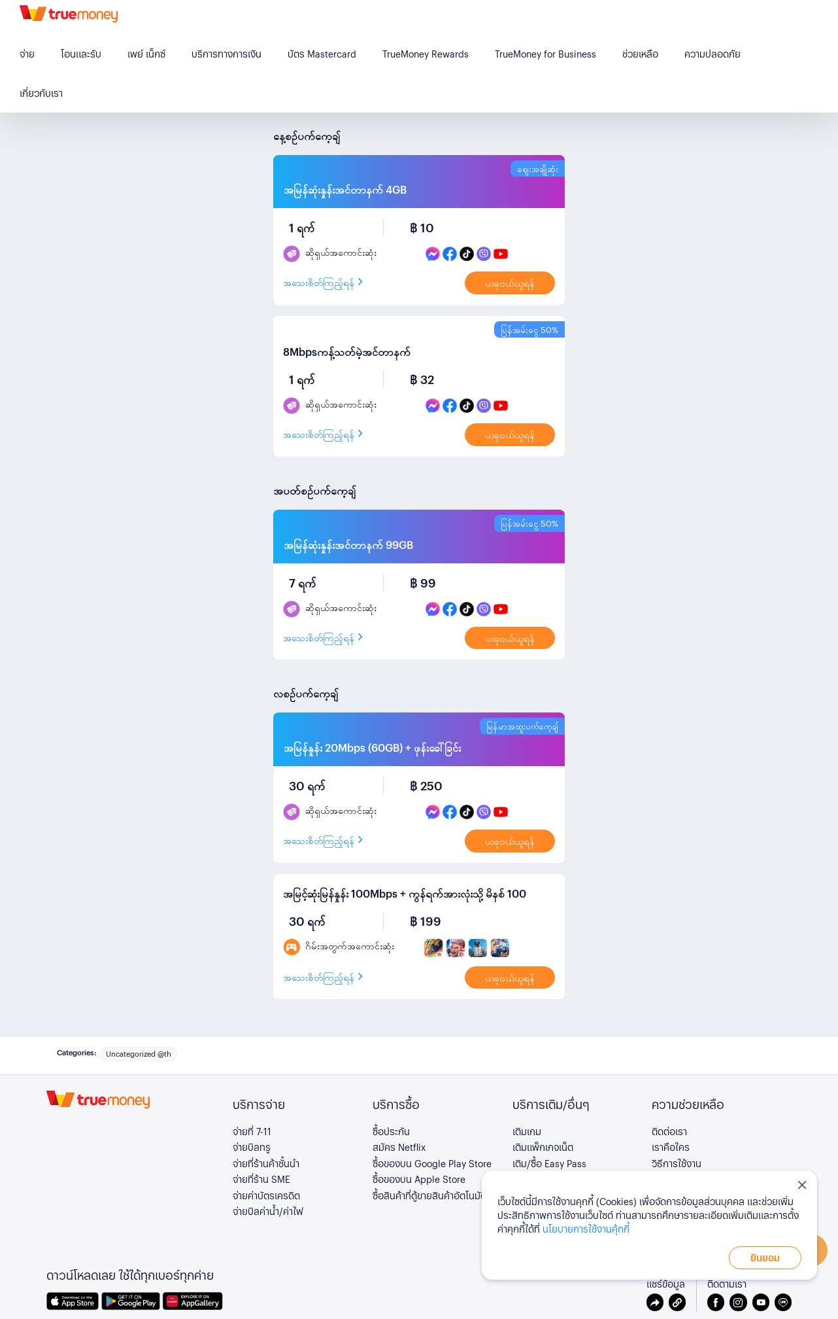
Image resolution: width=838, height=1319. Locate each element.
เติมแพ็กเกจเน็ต (542, 1146)
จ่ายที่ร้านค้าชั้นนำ (266, 1163)
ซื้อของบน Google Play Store (432, 1163)
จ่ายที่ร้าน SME (261, 1179)
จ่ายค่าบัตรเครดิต (266, 1195)
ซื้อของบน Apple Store (419, 1179)
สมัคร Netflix (399, 1146)
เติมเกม (526, 1131)
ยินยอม (765, 1257)
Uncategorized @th (138, 1053)
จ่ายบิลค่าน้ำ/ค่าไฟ (268, 1211)
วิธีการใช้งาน (676, 1163)
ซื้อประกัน (391, 1131)
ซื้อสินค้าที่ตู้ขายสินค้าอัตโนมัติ (429, 1195)
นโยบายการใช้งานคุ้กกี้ (586, 1228)
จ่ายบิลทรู (252, 1146)
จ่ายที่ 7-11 (252, 1131)
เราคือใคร (671, 1146)
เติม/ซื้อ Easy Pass (549, 1163)
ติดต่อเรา (669, 1131)
